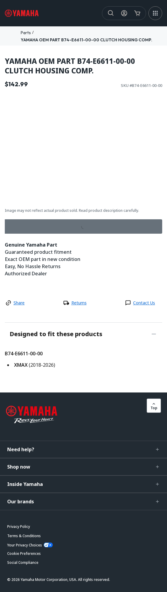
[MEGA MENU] (155, 13)
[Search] (111, 13)
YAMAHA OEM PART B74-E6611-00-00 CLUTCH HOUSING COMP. (86, 40)
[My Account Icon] (124, 13)
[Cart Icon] (137, 13)
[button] (83, 449)
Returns (79, 303)
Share (19, 303)
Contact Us (144, 303)
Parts (26, 32)
